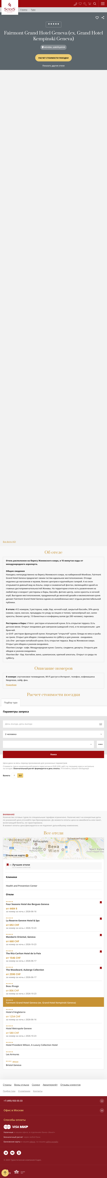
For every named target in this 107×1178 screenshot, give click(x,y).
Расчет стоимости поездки (53, 58)
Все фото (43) (9, 541)
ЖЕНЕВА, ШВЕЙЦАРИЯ (54, 47)
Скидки (36, 1084)
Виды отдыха (21, 1084)
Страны (7, 1084)
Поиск (53, 754)
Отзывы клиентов (70, 1084)
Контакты (37, 1091)
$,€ (20, 775)
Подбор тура (9, 1091)
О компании (24, 1091)
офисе (32, 1141)
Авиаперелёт (50, 1084)
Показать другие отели (53, 65)
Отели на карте (15, 855)
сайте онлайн (52, 1141)
